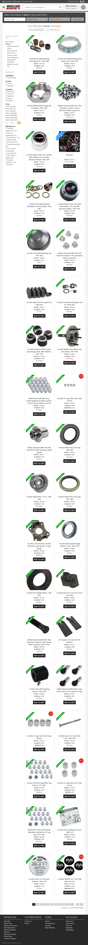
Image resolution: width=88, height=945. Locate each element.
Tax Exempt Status (9, 928)
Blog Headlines (50, 928)
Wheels (47, 26)
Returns (27, 923)
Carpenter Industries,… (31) (11, 161)
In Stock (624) (11, 78)
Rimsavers (69, 155)
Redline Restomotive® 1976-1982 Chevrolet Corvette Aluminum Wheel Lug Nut (39, 450)
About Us (7, 932)
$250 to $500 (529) (11, 117)
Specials (48, 925)
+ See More (9, 164)
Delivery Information (10, 934)
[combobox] (15, 19)
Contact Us (18, 1)
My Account (69, 921)
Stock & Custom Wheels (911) (12, 52)
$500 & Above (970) (12, 120)
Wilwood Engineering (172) (11, 134)
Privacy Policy (8, 936)
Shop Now (77, 19)
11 (72, 904)
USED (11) (10, 94)
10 (67, 904)
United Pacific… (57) (13, 137)
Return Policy (8, 923)
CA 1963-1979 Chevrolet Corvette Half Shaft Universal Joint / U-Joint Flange (39, 546)
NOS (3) (9, 98)
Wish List (69, 925)
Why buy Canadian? (10, 930)
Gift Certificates (50, 923)
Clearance (10, 86)
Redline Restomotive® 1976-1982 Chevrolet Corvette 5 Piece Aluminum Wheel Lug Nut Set (69, 255)
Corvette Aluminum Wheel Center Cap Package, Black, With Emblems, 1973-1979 (39, 351)
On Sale (9, 83)
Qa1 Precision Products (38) (11, 150)
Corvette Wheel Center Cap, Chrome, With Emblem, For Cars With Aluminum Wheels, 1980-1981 (39, 157)
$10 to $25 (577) (11, 109)
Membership (70, 930)
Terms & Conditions (10, 938)
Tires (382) (10, 62)
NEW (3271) (10, 91)
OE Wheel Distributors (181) (11, 130)
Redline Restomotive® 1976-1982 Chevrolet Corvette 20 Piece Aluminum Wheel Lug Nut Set (69, 108)
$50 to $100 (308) (11, 113)
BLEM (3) (9, 100)
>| (81, 904)
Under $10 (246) (11, 106)
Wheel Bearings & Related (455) (12, 59)
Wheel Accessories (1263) (13, 47)
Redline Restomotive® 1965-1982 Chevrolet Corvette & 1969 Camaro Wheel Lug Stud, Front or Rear (39, 642)
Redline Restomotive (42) (13, 145)
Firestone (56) (11, 140)
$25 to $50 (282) (11, 111)
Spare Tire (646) (12, 55)
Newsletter (69, 928)
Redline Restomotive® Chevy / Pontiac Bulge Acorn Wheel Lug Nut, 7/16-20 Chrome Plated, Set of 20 (39, 400)
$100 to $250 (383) (11, 115)
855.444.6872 (7, 1)
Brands (47, 921)
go (19, 123)
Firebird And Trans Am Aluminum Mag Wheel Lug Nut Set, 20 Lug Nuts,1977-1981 (39, 832)
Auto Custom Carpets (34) (11, 157)
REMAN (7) (10, 96)
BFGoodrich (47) (12, 142)
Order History (70, 923)
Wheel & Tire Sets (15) (12, 65)
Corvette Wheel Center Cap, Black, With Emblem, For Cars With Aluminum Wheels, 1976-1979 (70, 206)
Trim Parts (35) (11, 153)
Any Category (10, 42)
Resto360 (7, 921)
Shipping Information (10, 925)
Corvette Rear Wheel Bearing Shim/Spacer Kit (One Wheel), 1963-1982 (39, 206)
